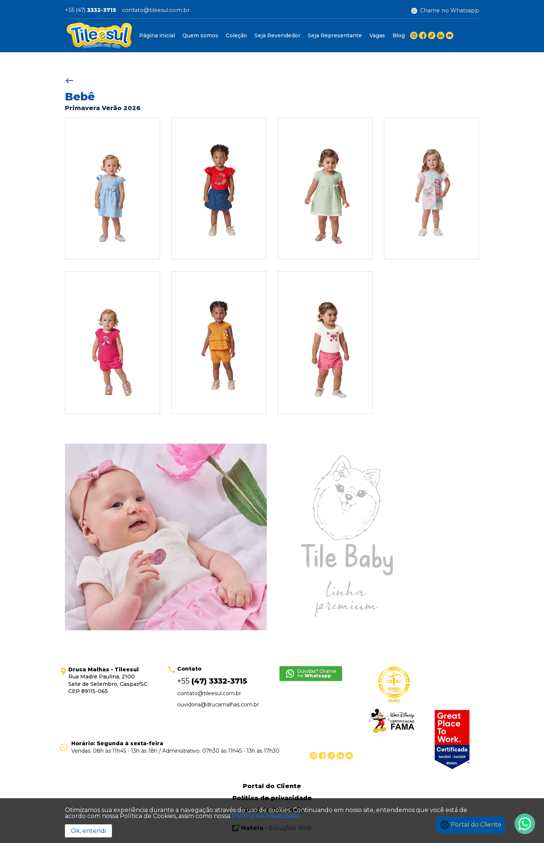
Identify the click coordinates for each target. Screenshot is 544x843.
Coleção (236, 35)
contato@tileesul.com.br (156, 10)
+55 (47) (90, 10)
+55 (212, 681)
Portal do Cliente (470, 824)
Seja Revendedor (277, 35)
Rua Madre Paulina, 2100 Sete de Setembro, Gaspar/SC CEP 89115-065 (107, 680)
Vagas (377, 35)
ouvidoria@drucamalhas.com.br (218, 704)
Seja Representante (335, 35)
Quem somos (200, 35)
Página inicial (157, 35)
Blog (399, 35)
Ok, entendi (88, 830)
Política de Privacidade (266, 815)
